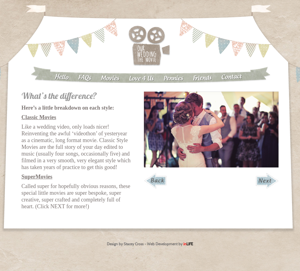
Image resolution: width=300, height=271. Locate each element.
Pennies (173, 78)
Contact (231, 77)
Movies (110, 78)
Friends (202, 78)
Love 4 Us (141, 78)
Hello (61, 77)
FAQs (84, 78)
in (188, 244)
